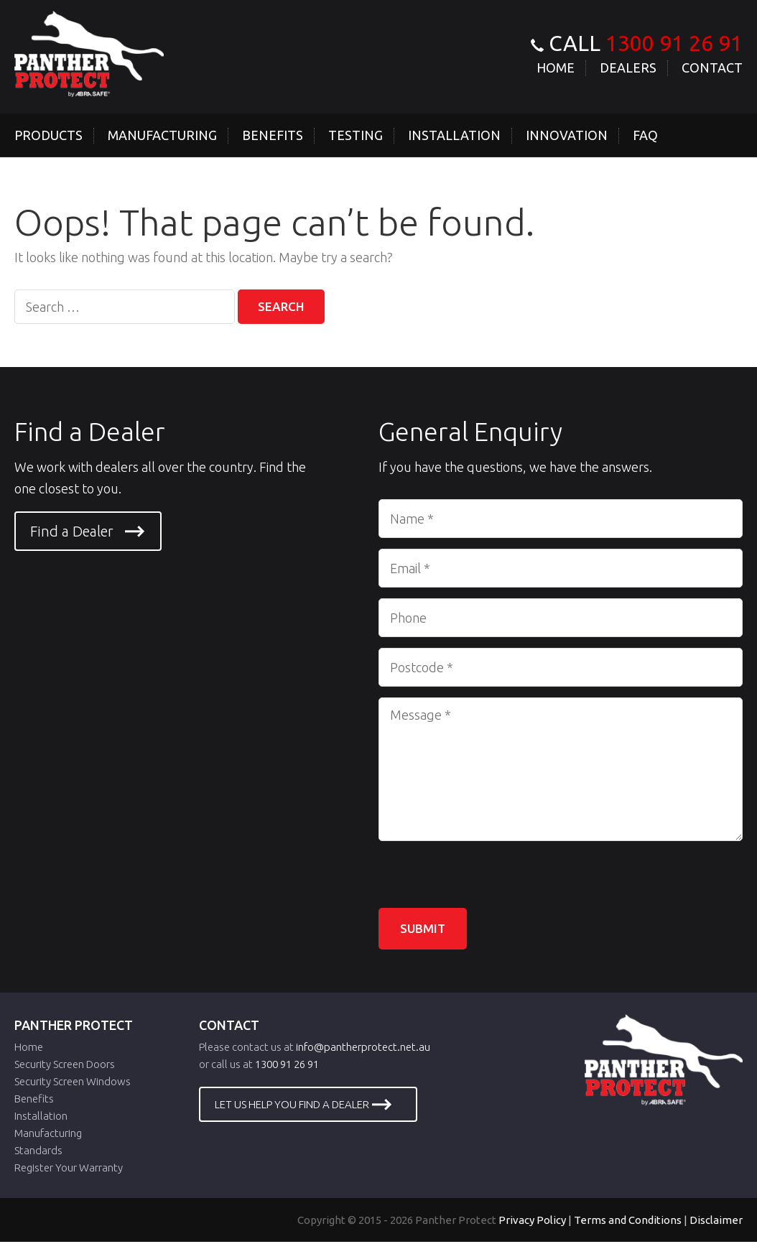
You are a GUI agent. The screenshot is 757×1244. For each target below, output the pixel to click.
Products (48, 135)
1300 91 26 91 (674, 43)
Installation (454, 135)
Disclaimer (716, 1222)
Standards (38, 1152)
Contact (712, 67)
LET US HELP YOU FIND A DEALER (292, 1106)
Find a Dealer (71, 532)
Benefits (272, 135)
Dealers (628, 67)
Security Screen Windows (72, 1083)
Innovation (567, 135)
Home (556, 67)
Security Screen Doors (64, 1066)
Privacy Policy (532, 1222)
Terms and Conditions (628, 1222)
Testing (355, 135)
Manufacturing (162, 135)
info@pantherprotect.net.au (363, 1049)
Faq (645, 135)
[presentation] (487, 881)
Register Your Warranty (68, 1170)
